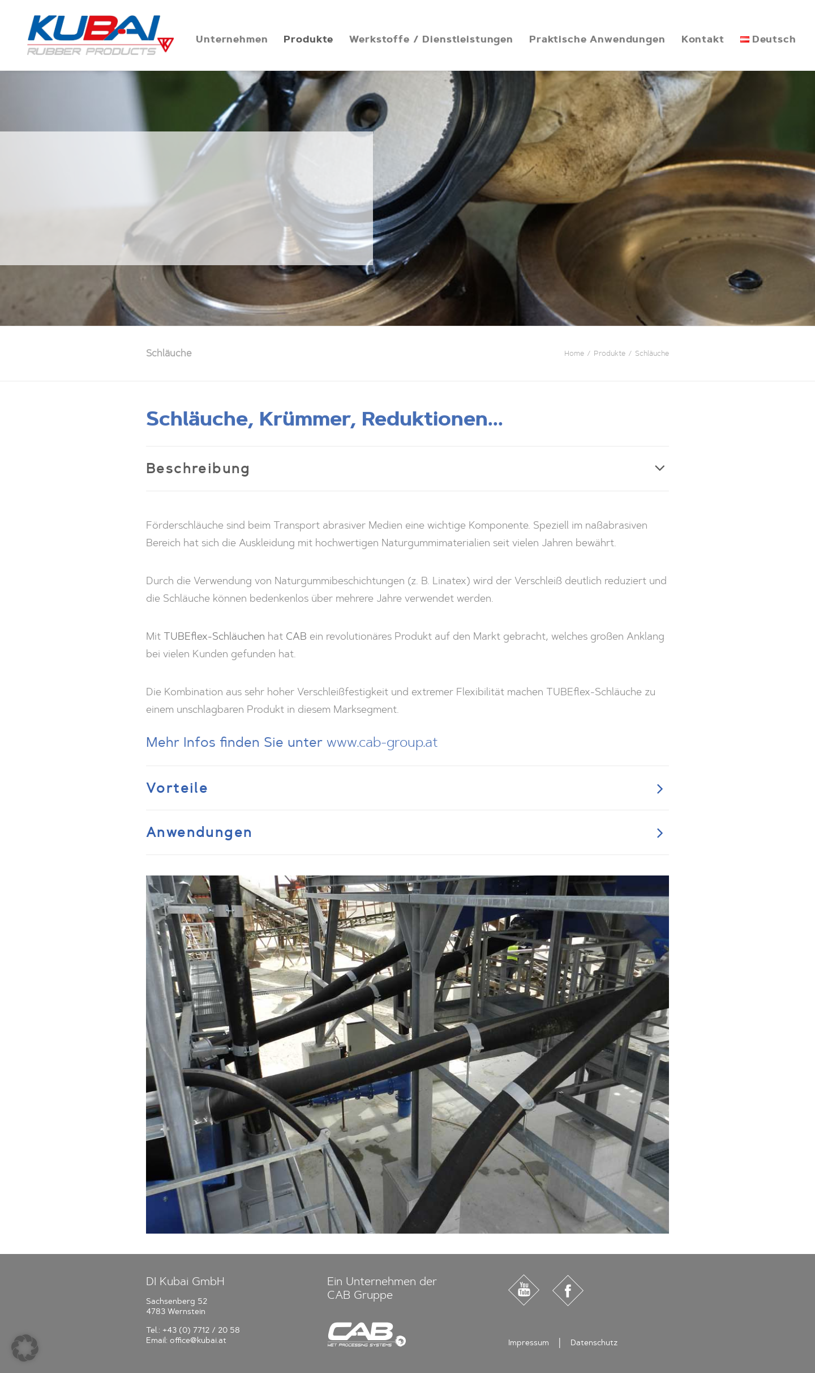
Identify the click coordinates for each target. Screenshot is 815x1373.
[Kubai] (93, 35)
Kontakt (689, 39)
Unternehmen (218, 39)
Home (574, 353)
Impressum (528, 1343)
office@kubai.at (198, 1340)
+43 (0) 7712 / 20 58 (201, 1330)
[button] (25, 1348)
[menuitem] (218, 39)
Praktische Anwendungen (584, 39)
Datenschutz (593, 1343)
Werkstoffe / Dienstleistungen (418, 39)
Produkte (295, 39)
